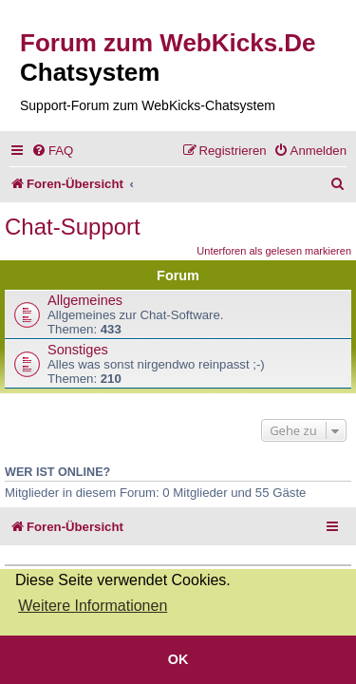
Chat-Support (73, 226)
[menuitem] (52, 150)
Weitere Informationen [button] (92, 606)
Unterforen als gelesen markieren (274, 250)
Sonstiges (77, 349)
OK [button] (178, 659)
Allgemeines (84, 300)
